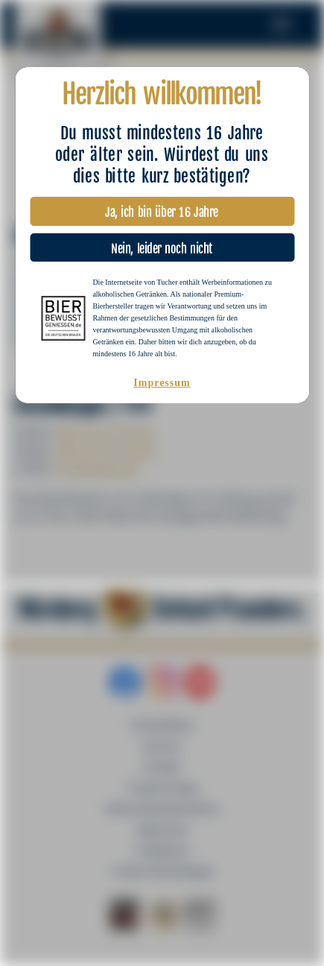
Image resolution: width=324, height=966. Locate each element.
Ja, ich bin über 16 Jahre (162, 208)
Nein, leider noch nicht (161, 244)
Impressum (161, 382)
